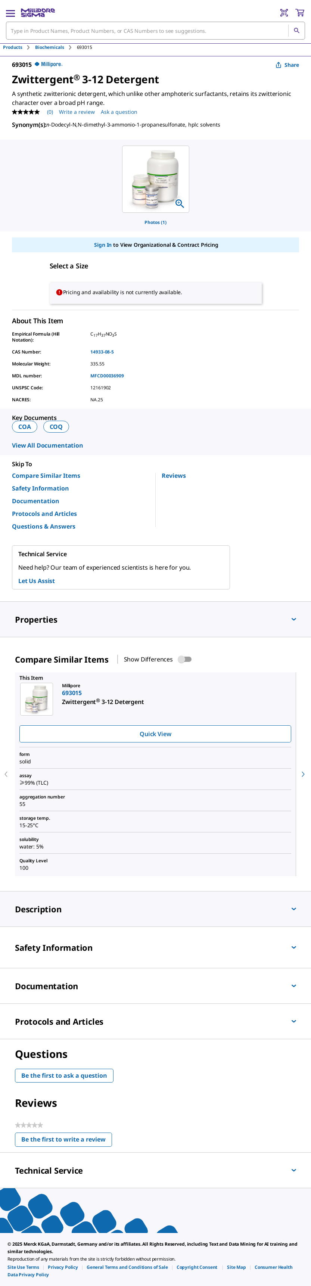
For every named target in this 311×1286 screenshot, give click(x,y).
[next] (303, 774)
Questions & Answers (43, 526)
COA (24, 427)
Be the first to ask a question (64, 1075)
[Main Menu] (10, 12)
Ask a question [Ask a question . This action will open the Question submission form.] (119, 111)
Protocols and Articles (44, 514)
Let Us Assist (36, 581)
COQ (56, 427)
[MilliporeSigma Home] (38, 12)
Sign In (103, 244)
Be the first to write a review (66, 1141)
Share (287, 64)
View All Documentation (47, 445)
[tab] (19, 47)
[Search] (296, 31)
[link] (23, 1267)
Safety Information (40, 488)
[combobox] (155, 30)
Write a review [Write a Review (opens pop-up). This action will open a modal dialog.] (77, 111)
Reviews (174, 475)
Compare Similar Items (46, 475)
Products (12, 47)
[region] (155, 179)
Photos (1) (155, 222)
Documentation (35, 501)
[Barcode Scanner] (284, 12)
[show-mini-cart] (300, 12)
